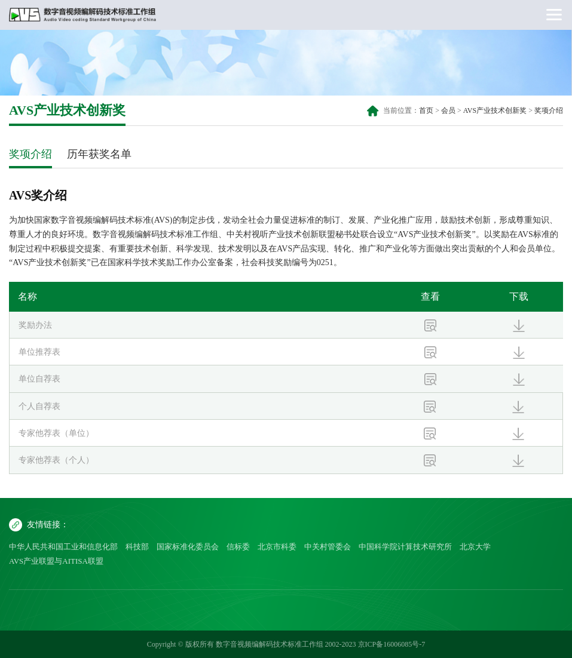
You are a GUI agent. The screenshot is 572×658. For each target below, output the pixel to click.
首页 (426, 110)
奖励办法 (35, 325)
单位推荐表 (39, 352)
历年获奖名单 (99, 154)
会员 (448, 110)
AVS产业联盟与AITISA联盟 (56, 560)
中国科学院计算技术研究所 (405, 546)
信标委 (238, 546)
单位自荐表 (39, 378)
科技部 (137, 546)
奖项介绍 (548, 110)
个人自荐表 (39, 406)
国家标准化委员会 (188, 546)
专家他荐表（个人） (56, 460)
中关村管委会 (327, 546)
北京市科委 (277, 546)
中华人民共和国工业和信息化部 (63, 546)
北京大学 (475, 546)
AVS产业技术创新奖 (495, 110)
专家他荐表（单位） (56, 433)
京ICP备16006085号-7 (392, 644)
